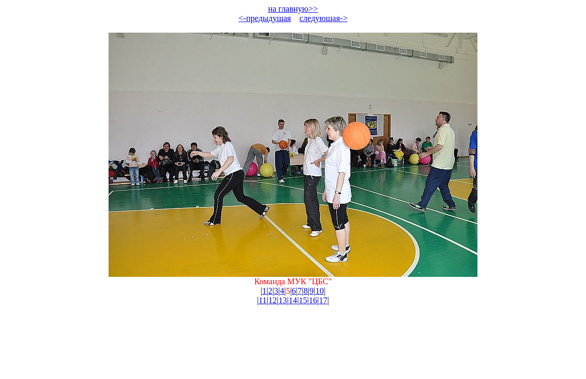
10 (319, 290)
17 (323, 300)
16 (313, 300)
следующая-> (323, 18)
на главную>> (293, 8)
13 (283, 300)
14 (293, 300)
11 (263, 300)
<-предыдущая (265, 18)
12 (272, 300)
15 (303, 300)
